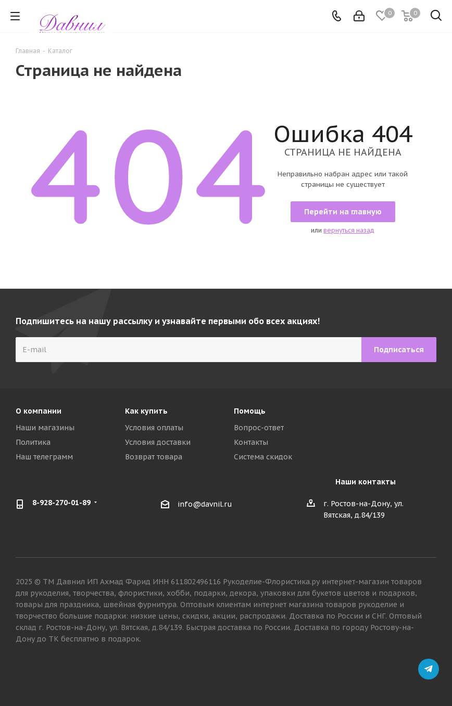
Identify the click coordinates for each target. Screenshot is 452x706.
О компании (38, 411)
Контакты (251, 442)
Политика (33, 442)
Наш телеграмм (44, 456)
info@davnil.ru (205, 504)
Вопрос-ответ (259, 427)
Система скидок (263, 456)
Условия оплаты (154, 427)
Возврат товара (153, 456)
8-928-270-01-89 (61, 502)
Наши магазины (45, 427)
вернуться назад (348, 230)
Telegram (428, 669)
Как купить (146, 411)
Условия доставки (158, 442)
